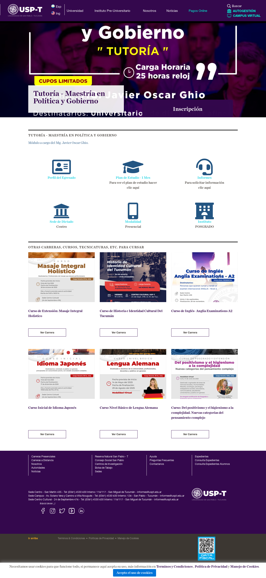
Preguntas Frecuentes (162, 460)
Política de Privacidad (211, 566)
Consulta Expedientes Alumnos (212, 464)
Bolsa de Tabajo (103, 468)
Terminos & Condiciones (71, 538)
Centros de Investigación (109, 464)
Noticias (36, 471)
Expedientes (201, 457)
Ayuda (153, 457)
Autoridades (38, 468)
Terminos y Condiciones (174, 566)
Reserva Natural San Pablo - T (111, 457)
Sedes (98, 471)
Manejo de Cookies (244, 566)
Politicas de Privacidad (101, 538)
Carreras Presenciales (43, 457)
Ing (55, 13)
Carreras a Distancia (42, 460)
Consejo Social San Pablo (109, 460)
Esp (56, 6)
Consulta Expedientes (207, 460)
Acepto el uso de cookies (135, 572)
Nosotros (36, 464)
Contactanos (157, 464)
